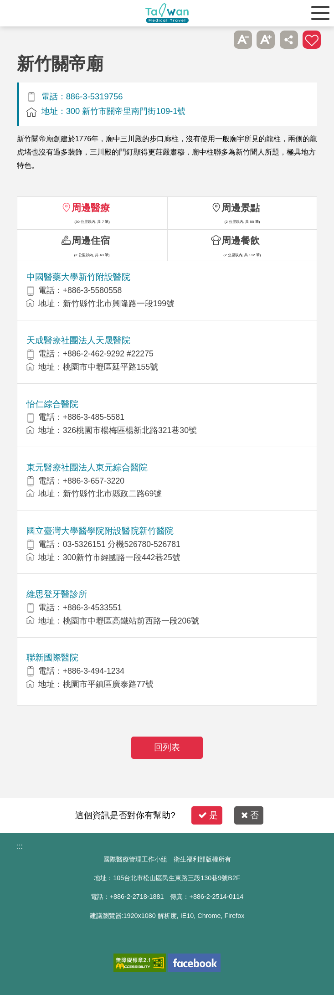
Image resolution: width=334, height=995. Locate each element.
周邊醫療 (91, 207)
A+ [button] (266, 40)
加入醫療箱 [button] (312, 40)
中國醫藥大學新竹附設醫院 (78, 277)
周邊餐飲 (240, 240)
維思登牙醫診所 (56, 594)
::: (20, 846)
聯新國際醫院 (52, 657)
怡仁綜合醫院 (52, 404)
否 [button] (250, 815)
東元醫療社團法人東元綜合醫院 (87, 467)
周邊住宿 (91, 240)
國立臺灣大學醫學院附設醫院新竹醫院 (100, 531)
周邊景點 (240, 207)
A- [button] (243, 40)
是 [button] (208, 815)
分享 (289, 40)
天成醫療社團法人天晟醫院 (78, 340)
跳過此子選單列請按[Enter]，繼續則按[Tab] (220, 40)
